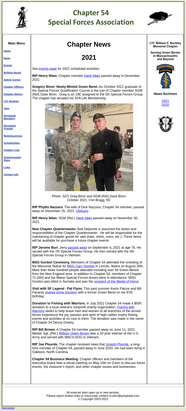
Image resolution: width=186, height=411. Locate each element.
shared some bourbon (61, 292)
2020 (165, 105)
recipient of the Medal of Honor (116, 281)
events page (48, 69)
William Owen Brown (74, 333)
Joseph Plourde (117, 344)
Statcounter (8, 407)
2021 (165, 101)
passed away (77, 247)
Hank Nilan (92, 76)
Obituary (82, 211)
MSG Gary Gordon (80, 266)
